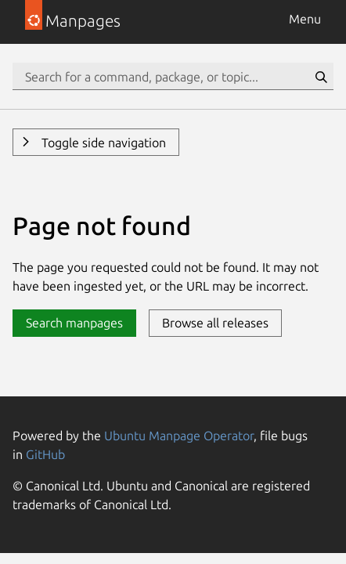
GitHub (45, 454)
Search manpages (74, 323)
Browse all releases (215, 323)
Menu (305, 19)
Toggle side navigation (102, 143)
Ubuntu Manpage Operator (179, 435)
